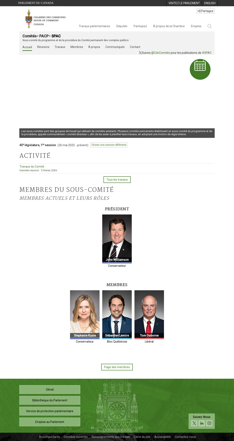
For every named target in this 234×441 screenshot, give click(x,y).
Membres (76, 47)
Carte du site (142, 437)
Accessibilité (162, 437)
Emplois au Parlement (49, 422)
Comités (29, 36)
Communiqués (115, 47)
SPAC (56, 36)
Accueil (27, 47)
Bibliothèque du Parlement (49, 400)
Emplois (196, 26)
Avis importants (49, 437)
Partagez (205, 11)
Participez (140, 26)
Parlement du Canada (36, 3)
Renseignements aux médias (111, 437)
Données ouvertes (76, 437)
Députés (121, 26)
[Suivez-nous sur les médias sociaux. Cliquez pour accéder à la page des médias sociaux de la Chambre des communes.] (202, 421)
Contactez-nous (185, 437)
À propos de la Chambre (169, 26)
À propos (94, 47)
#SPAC (207, 52)
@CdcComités (160, 52)
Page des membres (117, 367)
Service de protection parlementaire (49, 411)
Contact (135, 47)
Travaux (60, 47)
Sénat (50, 389)
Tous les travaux (117, 179)
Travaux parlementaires (94, 26)
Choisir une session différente (108, 144)
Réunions (43, 47)
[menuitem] (184, 3)
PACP (44, 36)
